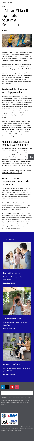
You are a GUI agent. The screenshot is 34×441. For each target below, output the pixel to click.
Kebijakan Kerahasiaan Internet (15, 397)
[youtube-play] (12, 387)
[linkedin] (3, 387)
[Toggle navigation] (32, 3)
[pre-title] (4, 6)
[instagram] (17, 387)
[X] (7, 387)
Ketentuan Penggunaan (27, 397)
